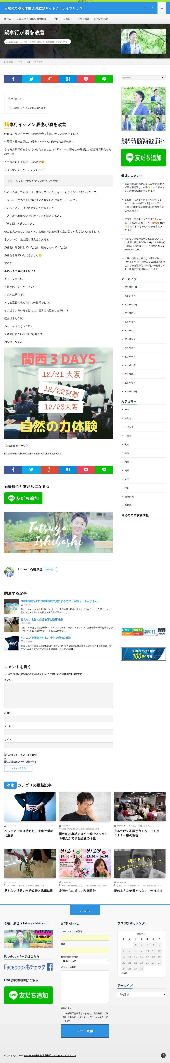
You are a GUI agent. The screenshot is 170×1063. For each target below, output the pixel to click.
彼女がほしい (73, 829)
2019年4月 (130, 352)
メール (8, 726)
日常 (127, 464)
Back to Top (85, 911)
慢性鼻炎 (90, 829)
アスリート (12, 886)
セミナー (66, 886)
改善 (34, 42)
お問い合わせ (101, 18)
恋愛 (127, 455)
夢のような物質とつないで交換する (138, 891)
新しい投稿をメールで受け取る (20, 761)
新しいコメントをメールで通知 (20, 755)
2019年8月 (130, 318)
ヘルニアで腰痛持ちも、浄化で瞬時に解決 (46, 637)
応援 (127, 447)
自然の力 (68, 18)
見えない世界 (61, 42)
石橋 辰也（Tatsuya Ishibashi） (32, 18)
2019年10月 (131, 301)
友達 (127, 438)
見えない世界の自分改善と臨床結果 (42, 619)
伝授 (64, 829)
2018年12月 (131, 386)
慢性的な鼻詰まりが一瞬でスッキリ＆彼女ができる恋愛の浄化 (83, 836)
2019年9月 (130, 309)
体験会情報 (83, 18)
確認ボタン (66, 1008)
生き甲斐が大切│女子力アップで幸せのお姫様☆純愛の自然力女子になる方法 (144, 206)
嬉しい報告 (84, 886)
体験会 (128, 430)
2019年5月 (130, 344)
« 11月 (124, 972)
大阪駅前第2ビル (153, 886)
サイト (7, 740)
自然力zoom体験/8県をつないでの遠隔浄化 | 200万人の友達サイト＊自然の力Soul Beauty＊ (145, 263)
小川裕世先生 (96, 886)
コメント (8, 680)
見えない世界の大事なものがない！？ (144, 237)
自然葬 (128, 498)
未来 (127, 473)
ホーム (7, 18)
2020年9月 (130, 292)
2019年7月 (130, 326)
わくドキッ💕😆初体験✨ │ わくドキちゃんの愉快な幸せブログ (145, 225)
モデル (31, 886)
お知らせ (129, 413)
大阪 (143, 886)
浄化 (56, 18)
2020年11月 (131, 284)
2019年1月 (130, 378)
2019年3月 (130, 361)
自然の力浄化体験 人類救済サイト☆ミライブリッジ (50, 1055)
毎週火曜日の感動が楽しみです (141, 183)
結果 (43, 886)
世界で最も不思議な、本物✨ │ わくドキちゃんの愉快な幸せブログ (145, 187)
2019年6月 (130, 335)
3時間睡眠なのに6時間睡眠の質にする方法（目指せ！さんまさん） (60, 601)
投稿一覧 (49, 569)
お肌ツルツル (123, 886)
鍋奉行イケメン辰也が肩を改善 (27, 108)
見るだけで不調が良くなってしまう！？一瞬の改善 (137, 833)
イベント (129, 421)
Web (127, 404)
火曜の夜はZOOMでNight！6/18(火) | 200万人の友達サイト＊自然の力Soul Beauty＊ (145, 244)
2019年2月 (130, 369)
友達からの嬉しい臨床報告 (77, 891)
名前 (7, 713)
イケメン (22, 886)
